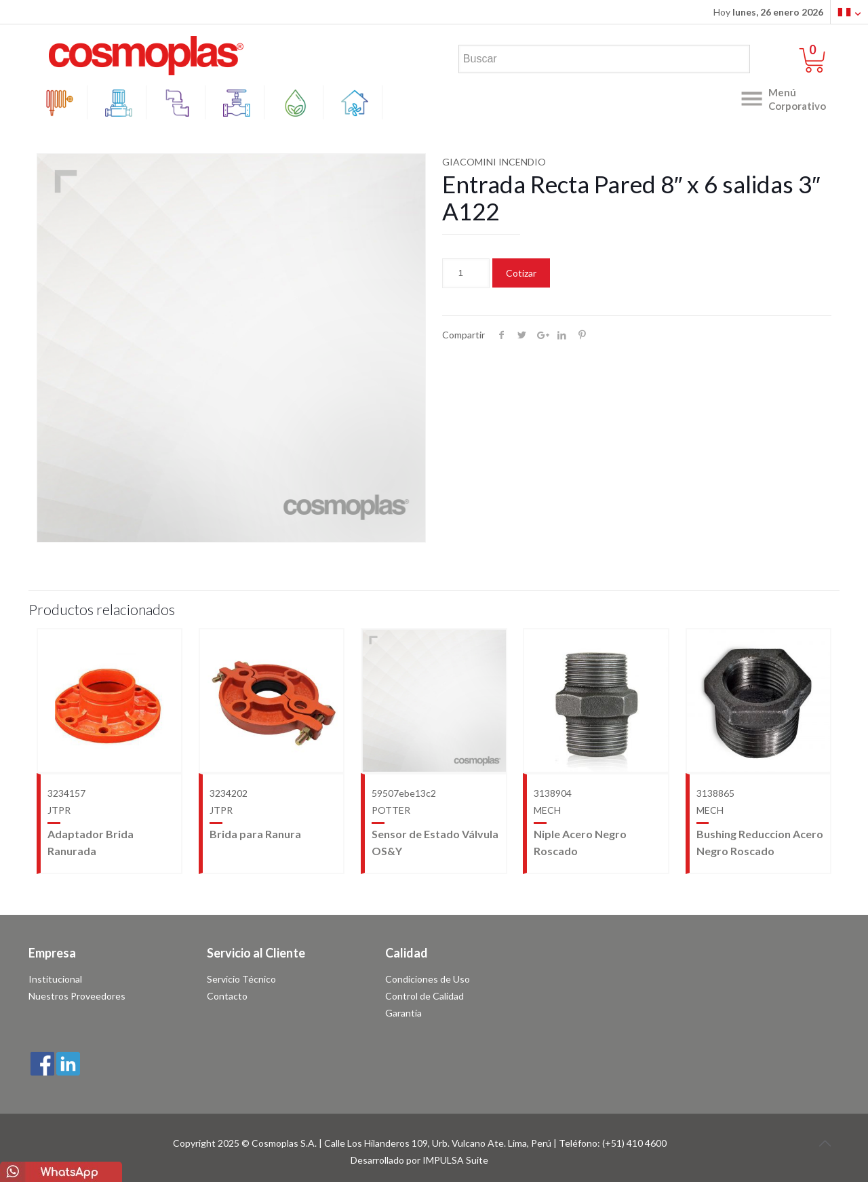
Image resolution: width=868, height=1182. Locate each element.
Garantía (403, 1013)
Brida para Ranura (255, 833)
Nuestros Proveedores (76, 996)
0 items (821, 50)
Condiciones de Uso (427, 979)
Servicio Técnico (241, 979)
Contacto (227, 996)
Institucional (55, 979)
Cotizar (521, 273)
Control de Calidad (424, 996)
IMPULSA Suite (455, 1160)
